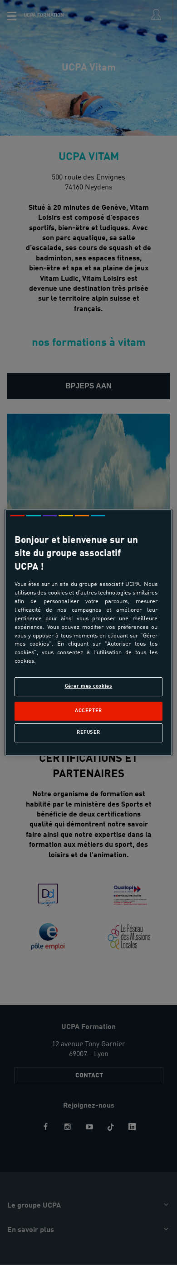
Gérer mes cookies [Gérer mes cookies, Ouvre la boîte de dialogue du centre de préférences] (89, 686)
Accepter (88, 710)
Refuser (88, 732)
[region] (89, 632)
